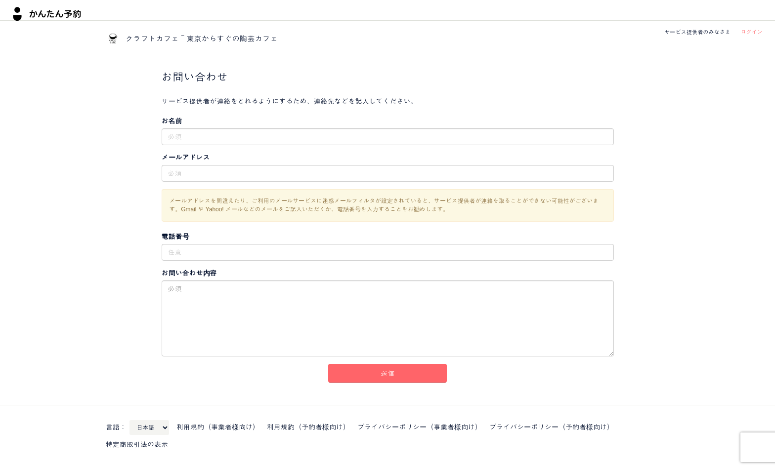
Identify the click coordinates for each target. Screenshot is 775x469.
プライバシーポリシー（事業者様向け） (419, 427)
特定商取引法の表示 (137, 444)
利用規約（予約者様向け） (308, 427)
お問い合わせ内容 (189, 273)
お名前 (172, 121)
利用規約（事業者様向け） (217, 427)
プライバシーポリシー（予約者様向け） (551, 427)
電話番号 (175, 236)
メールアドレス (186, 157)
